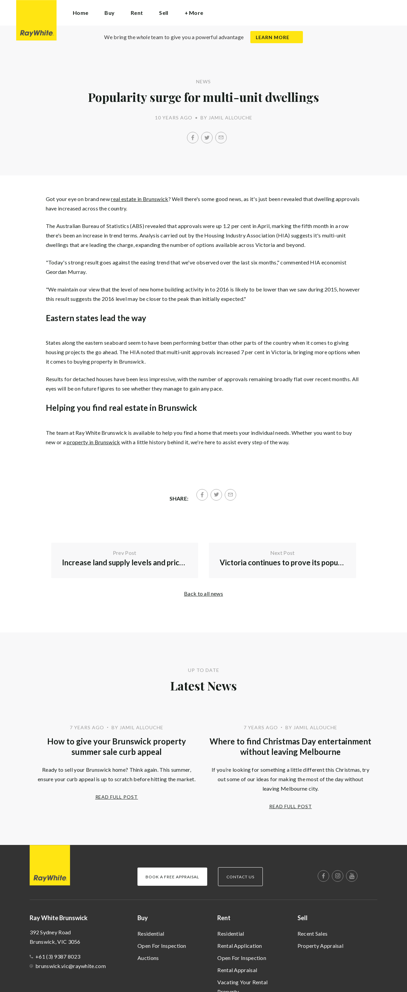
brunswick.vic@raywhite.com (70, 966)
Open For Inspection (161, 945)
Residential (150, 933)
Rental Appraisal (237, 970)
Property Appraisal (320, 945)
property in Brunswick (93, 442)
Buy (142, 918)
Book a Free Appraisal (172, 876)
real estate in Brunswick (139, 199)
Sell (303, 918)
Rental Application (239, 945)
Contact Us (240, 876)
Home (80, 12)
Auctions (148, 958)
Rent (223, 918)
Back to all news (203, 593)
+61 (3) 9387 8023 (57, 956)
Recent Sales (313, 933)
